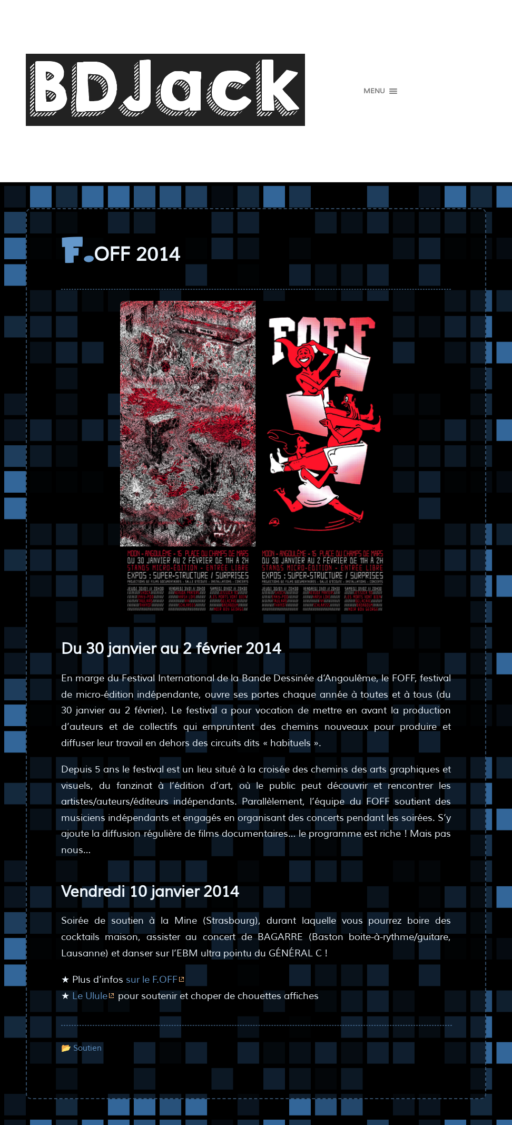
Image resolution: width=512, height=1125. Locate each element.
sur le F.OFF (152, 979)
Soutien (87, 1048)
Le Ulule (89, 996)
